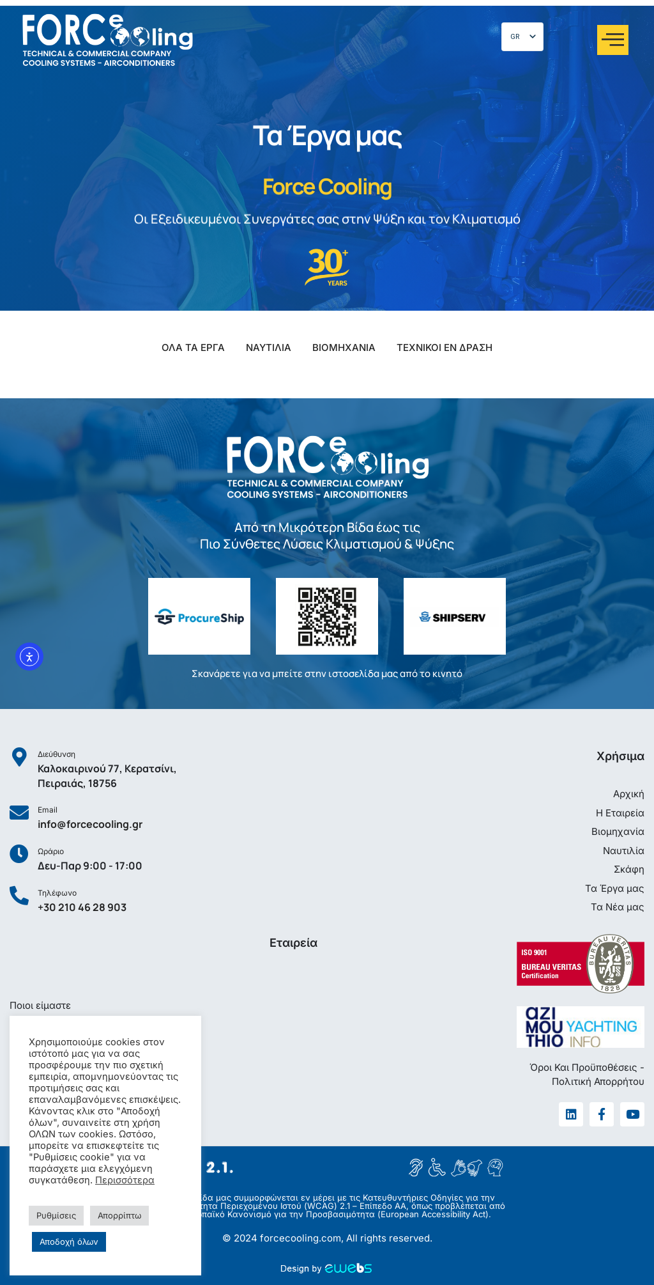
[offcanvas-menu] (612, 40)
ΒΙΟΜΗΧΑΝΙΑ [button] (344, 347)
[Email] (19, 812)
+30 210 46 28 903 (82, 907)
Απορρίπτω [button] (119, 1215)
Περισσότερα (125, 1180)
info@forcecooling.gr (90, 824)
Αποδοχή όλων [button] (69, 1241)
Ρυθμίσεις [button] (56, 1215)
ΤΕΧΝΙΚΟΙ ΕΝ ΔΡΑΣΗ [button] (444, 347)
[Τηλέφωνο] (19, 895)
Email (47, 809)
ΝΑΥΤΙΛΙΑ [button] (268, 347)
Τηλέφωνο (57, 893)
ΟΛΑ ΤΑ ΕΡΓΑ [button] (193, 347)
